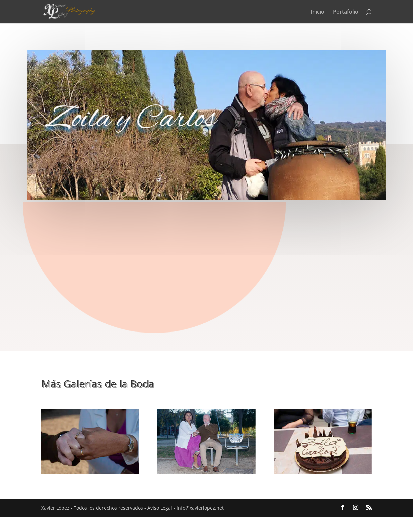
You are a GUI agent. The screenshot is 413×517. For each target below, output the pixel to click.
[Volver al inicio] (83, 11)
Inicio (317, 12)
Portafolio (345, 12)
